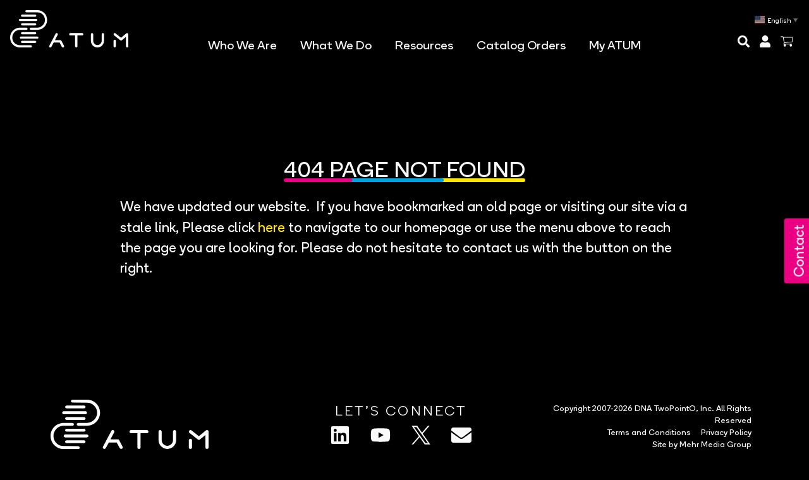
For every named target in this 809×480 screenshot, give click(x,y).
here (271, 225)
